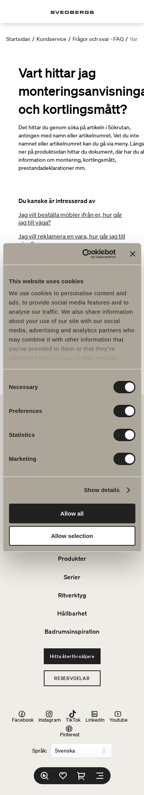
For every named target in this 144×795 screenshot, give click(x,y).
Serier (72, 577)
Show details (102, 490)
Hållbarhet (72, 613)
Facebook (23, 716)
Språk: (39, 750)
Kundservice (51, 39)
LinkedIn (95, 716)
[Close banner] (132, 254)
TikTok (73, 716)
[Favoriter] (63, 775)
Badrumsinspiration (72, 631)
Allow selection (72, 536)
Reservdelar (72, 678)
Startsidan (18, 39)
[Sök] (44, 775)
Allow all (72, 513)
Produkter (72, 558)
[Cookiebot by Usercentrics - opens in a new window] (86, 254)
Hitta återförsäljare (72, 656)
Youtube (118, 716)
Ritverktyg (72, 595)
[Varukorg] (81, 775)
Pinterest (69, 731)
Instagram (49, 716)
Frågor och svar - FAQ (98, 39)
